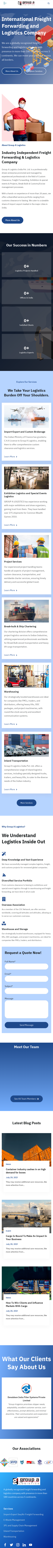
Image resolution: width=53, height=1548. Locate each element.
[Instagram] (17, 1544)
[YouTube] (30, 1544)
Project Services (13, 561)
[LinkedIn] (24, 1544)
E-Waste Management (14, 1519)
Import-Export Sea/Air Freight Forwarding (23, 1514)
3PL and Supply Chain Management (20, 1525)
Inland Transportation (16, 760)
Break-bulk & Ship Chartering (20, 626)
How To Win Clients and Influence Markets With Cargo (24, 1304)
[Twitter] (11, 1544)
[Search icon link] (48, 3)
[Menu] (5, 3)
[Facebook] (5, 1544)
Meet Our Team (26, 1046)
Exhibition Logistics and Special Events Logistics (25, 495)
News (8, 1164)
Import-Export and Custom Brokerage (24, 431)
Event (8, 1231)
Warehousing (11, 691)
